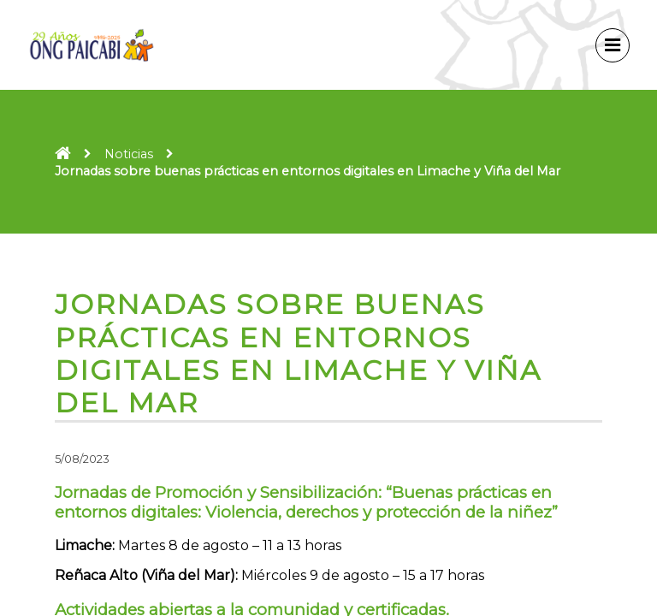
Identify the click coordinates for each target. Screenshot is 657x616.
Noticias (128, 154)
